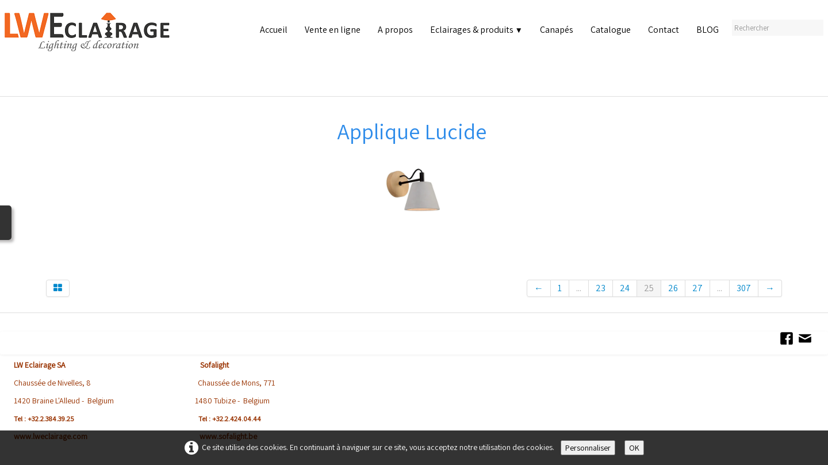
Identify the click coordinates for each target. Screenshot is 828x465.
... (578, 288)
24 (625, 288)
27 (697, 288)
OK (634, 448)
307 (744, 288)
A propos (395, 30)
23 (600, 288)
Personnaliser (588, 448)
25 (649, 288)
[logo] (90, 51)
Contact (663, 30)
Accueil (274, 30)
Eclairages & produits (476, 30)
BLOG (707, 30)
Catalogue (611, 30)
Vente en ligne (333, 30)
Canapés (556, 30)
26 (673, 288)
